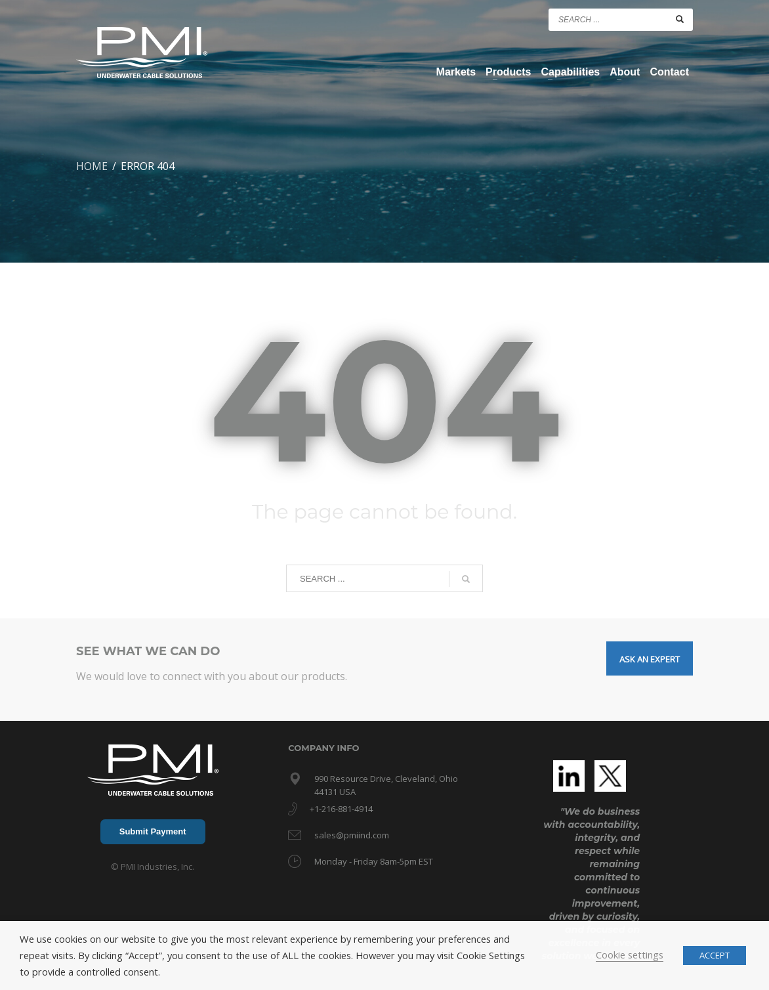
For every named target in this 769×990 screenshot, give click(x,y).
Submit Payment (152, 831)
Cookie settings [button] (629, 954)
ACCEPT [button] (714, 955)
